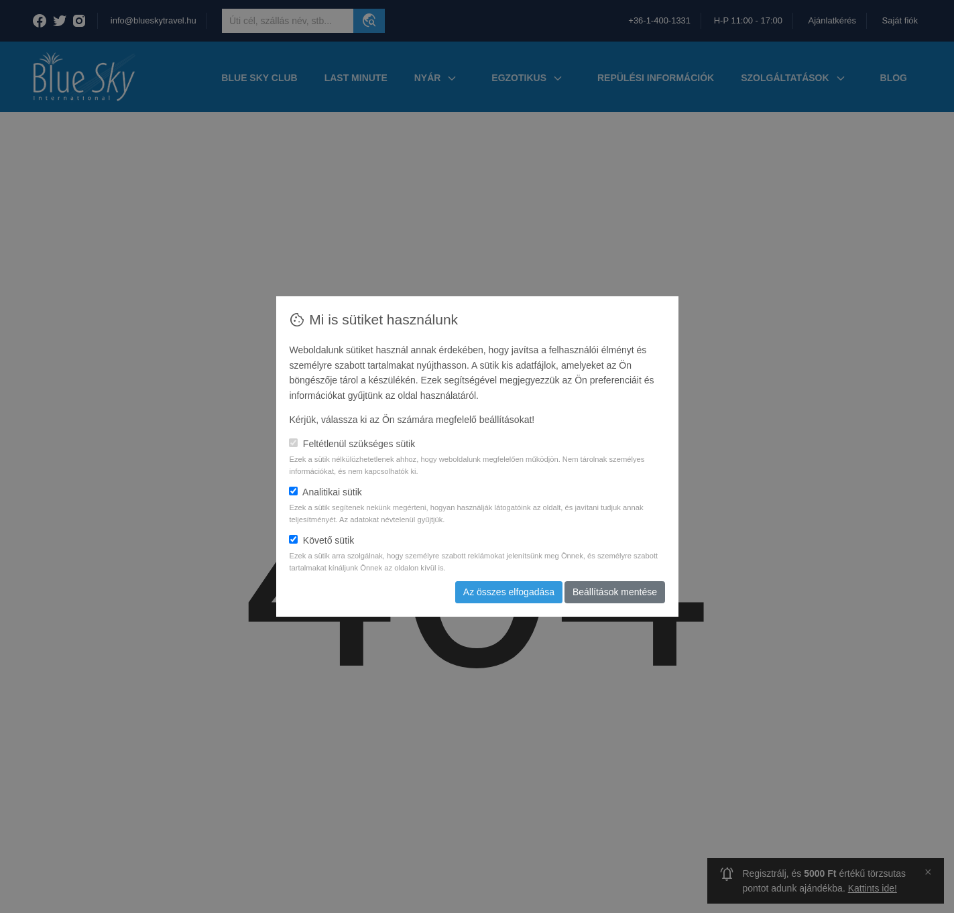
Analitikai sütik (325, 492)
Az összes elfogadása (508, 592)
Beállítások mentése (615, 592)
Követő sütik (321, 540)
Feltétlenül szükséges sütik (352, 443)
